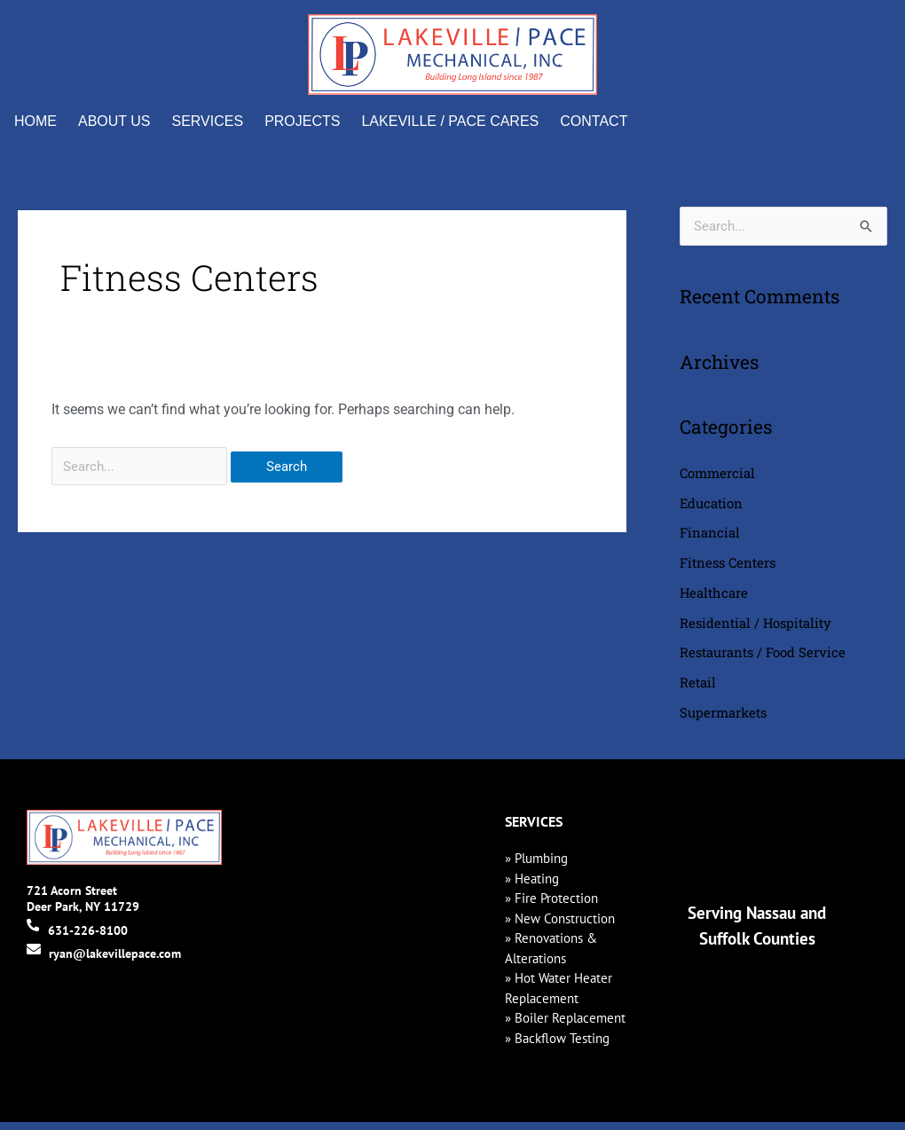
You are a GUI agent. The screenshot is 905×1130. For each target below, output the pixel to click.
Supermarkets (723, 720)
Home (35, 121)
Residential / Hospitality (756, 628)
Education (712, 505)
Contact (593, 121)
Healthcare (714, 597)
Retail (698, 689)
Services (208, 121)
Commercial (717, 474)
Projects (302, 121)
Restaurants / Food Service (763, 658)
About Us (114, 121)
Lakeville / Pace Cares (450, 121)
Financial (710, 535)
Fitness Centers (727, 566)
